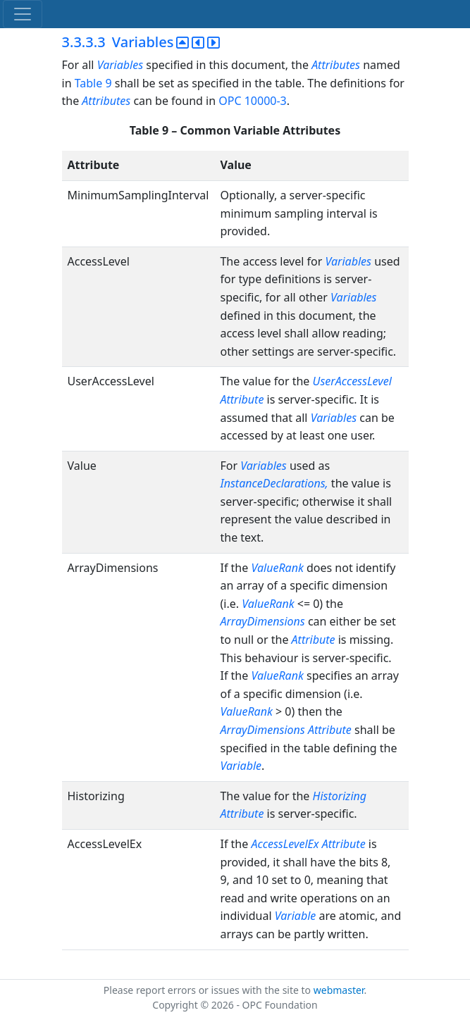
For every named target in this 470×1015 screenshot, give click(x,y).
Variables (120, 65)
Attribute (242, 399)
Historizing (340, 796)
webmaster (339, 990)
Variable (240, 765)
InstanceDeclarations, (274, 483)
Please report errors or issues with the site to (209, 990)
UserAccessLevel (352, 381)
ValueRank (277, 567)
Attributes (335, 65)
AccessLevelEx (285, 844)
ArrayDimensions (262, 621)
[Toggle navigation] (22, 14)
